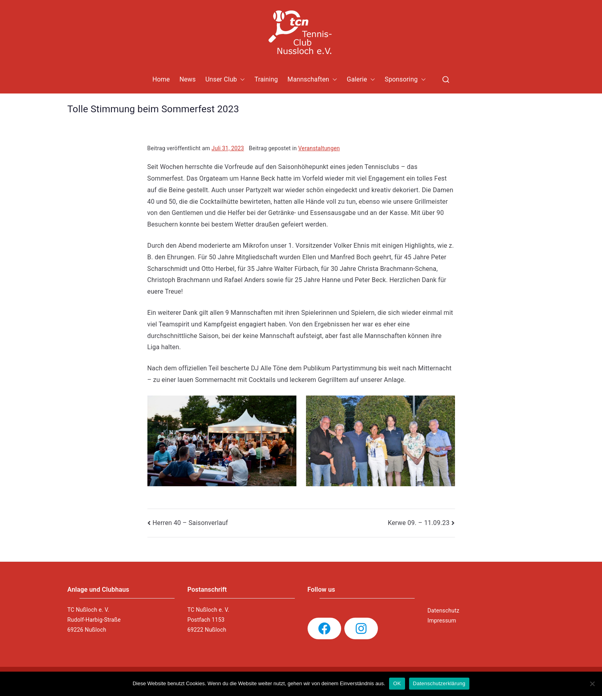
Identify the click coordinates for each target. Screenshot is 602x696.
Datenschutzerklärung (439, 683)
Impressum (441, 620)
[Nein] (592, 684)
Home (161, 79)
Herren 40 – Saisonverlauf (190, 523)
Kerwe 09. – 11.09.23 (419, 523)
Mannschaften (313, 80)
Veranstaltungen (319, 148)
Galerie (361, 80)
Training (266, 79)
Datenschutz (443, 610)
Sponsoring (405, 80)
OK (397, 683)
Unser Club (225, 80)
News (187, 79)
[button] (241, 80)
